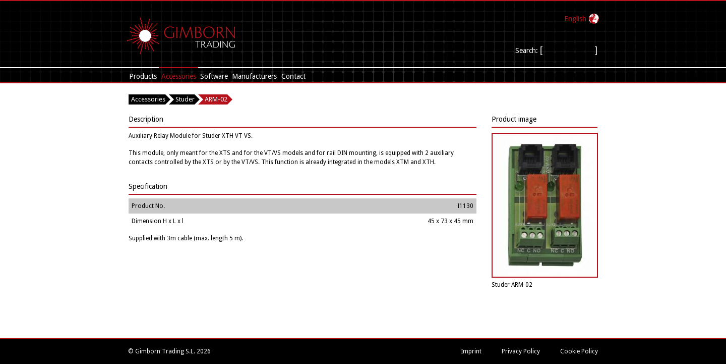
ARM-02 (216, 99)
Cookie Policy (579, 351)
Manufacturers (254, 76)
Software (214, 76)
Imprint (471, 351)
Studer (185, 99)
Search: (527, 50)
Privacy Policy (521, 351)
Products (143, 76)
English (575, 19)
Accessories (178, 76)
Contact (293, 76)
